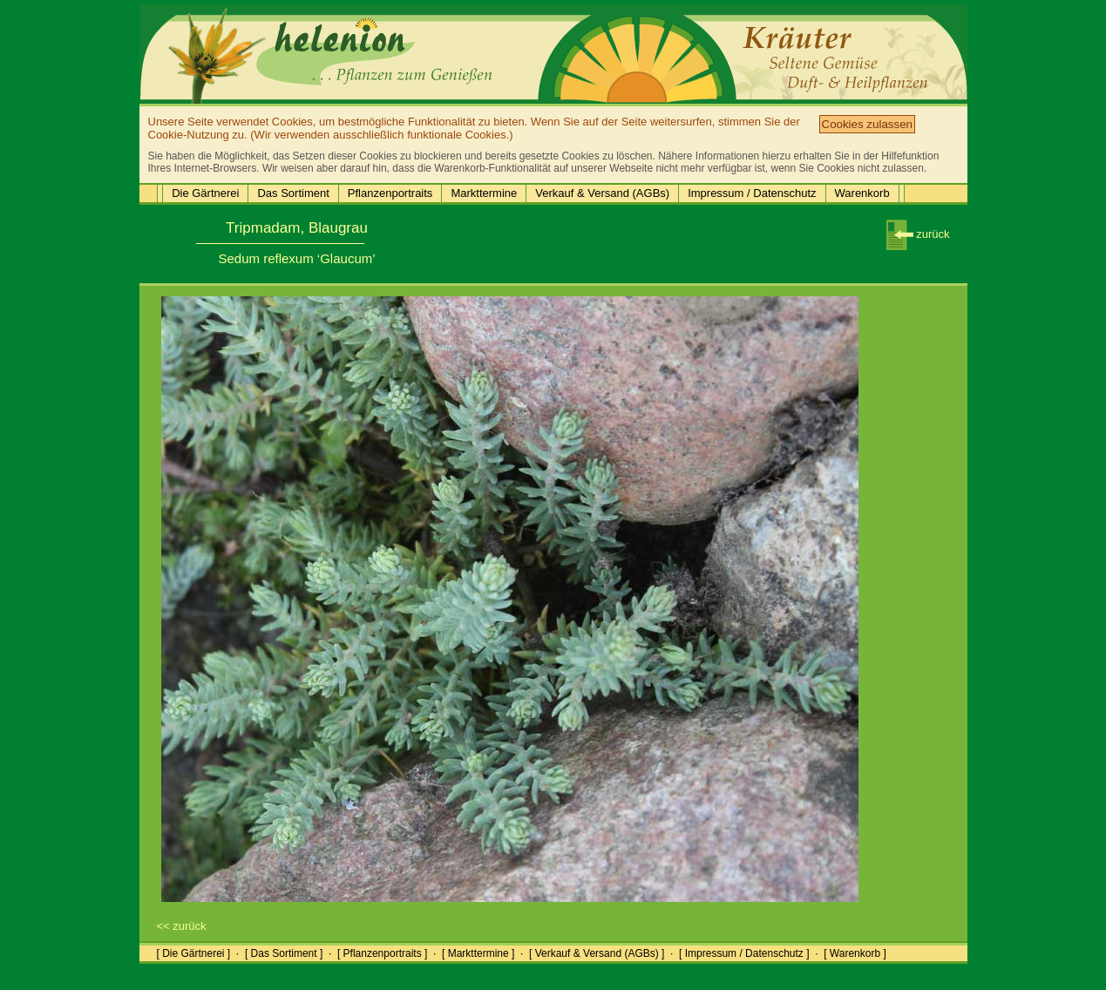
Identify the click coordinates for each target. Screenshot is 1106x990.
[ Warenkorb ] (855, 953)
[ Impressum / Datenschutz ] (744, 953)
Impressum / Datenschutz (752, 193)
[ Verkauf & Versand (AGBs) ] (596, 953)
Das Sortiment (293, 193)
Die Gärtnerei (205, 193)
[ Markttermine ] (478, 953)
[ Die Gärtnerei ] (194, 953)
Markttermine (484, 193)
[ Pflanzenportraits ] (382, 953)
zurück (918, 234)
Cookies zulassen (867, 124)
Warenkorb (862, 193)
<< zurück (182, 925)
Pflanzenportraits (390, 193)
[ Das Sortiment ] (283, 953)
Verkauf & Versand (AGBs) (602, 193)
